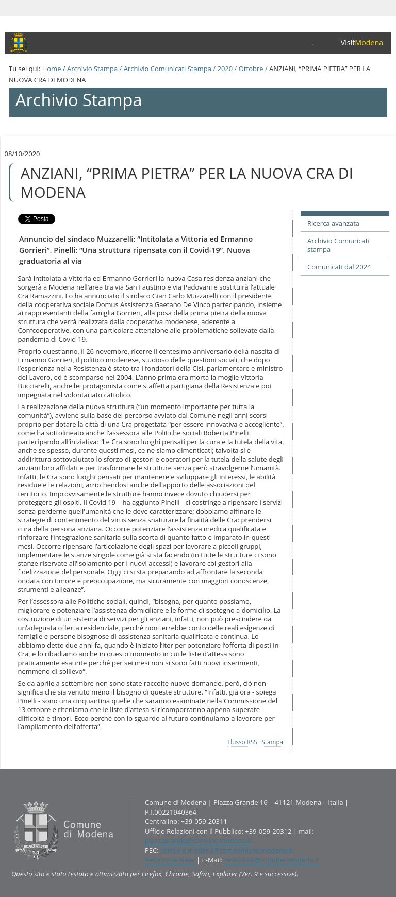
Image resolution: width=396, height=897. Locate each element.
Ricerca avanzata (333, 223)
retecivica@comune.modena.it (271, 860)
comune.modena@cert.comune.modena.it (226, 850)
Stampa (273, 742)
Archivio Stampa (92, 68)
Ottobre (251, 68)
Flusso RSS (242, 742)
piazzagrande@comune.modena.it (198, 840)
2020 (225, 68)
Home (51, 68)
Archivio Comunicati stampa (338, 245)
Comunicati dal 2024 (339, 267)
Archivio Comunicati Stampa (167, 68)
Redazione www (170, 860)
